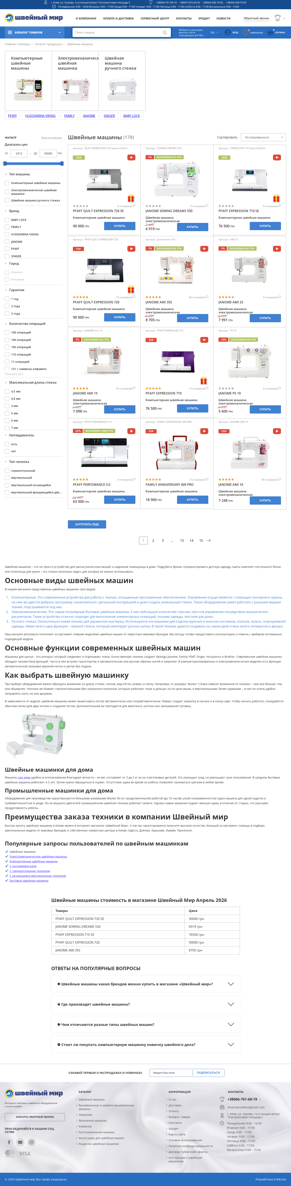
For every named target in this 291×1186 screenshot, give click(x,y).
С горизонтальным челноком (30, 871)
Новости (223, 18)
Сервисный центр (155, 18)
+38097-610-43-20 (189, 2)
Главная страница (17, 44)
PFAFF (12, 116)
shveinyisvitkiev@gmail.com (246, 1107)
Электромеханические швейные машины (38, 856)
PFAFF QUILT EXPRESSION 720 (96, 302)
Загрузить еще (87, 524)
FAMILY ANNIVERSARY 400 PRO (170, 485)
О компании (86, 18)
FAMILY (69, 116)
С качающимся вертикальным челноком (38, 876)
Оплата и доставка (118, 18)
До (35, 153)
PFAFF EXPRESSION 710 (164, 393)
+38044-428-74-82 (212, 2)
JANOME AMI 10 (231, 485)
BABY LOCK (131, 116)
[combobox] (263, 137)
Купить (119, 226)
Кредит (204, 18)
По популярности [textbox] (257, 137)
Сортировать (227, 137)
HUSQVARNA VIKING (40, 116)
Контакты (184, 18)
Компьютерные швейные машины (34, 861)
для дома (24, 777)
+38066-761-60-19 (166, 2)
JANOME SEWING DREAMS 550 (169, 211)
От (6, 153)
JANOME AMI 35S (159, 302)
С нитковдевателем (23, 866)
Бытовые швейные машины (29, 880)
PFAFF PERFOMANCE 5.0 (91, 485)
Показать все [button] (14, 374)
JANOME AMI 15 (85, 393)
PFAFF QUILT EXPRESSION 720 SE (98, 211)
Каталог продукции (48, 44)
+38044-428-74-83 (236, 2)
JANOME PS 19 (230, 393)
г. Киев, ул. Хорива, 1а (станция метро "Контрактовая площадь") (90, 2)
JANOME (89, 116)
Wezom (281, 1179)
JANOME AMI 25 (231, 302)
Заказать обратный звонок (35, 1117)
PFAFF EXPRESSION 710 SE (239, 211)
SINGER (109, 116)
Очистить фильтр (51, 137)
